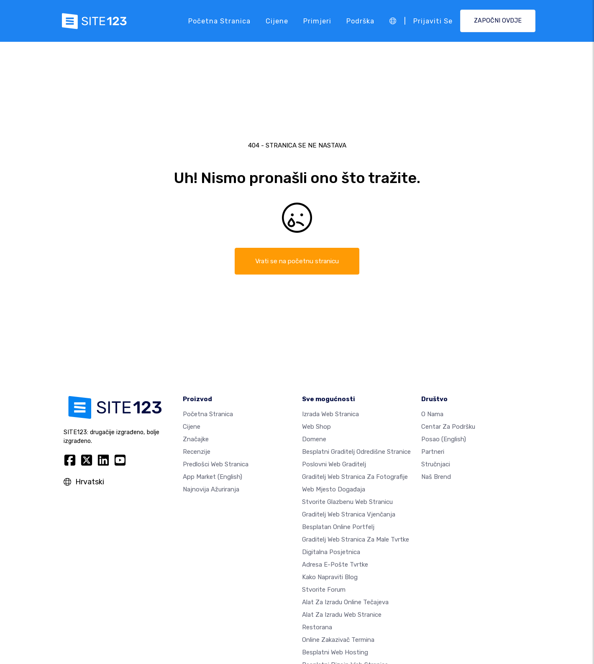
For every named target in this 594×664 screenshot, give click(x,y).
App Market (212, 477)
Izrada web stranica (330, 414)
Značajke (196, 439)
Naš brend (436, 477)
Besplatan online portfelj (338, 527)
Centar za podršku (448, 427)
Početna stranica (219, 21)
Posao (443, 439)
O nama (432, 414)
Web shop (316, 427)
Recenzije (196, 452)
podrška (360, 21)
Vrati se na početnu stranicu (297, 261)
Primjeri (317, 21)
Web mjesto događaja (333, 490)
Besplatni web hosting (335, 652)
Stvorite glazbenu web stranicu (347, 502)
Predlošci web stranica (215, 464)
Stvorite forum (324, 590)
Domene (314, 439)
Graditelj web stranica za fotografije (355, 477)
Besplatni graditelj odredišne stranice (356, 452)
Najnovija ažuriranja (211, 490)
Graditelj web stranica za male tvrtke (355, 540)
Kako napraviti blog (330, 577)
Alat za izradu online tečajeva (345, 602)
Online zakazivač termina (338, 640)
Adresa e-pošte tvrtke (335, 565)
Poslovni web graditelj (334, 464)
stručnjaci (435, 464)
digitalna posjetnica (331, 552)
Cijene (277, 21)
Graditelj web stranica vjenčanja (348, 515)
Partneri (432, 452)
